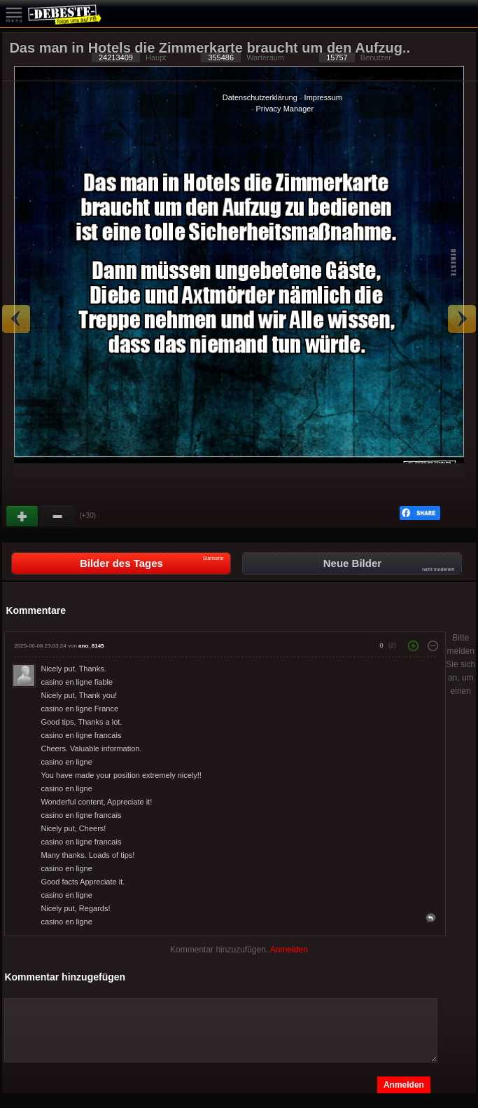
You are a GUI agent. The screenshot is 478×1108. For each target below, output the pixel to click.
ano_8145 (91, 646)
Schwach (58, 516)
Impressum (323, 97)
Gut (23, 516)
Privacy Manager (285, 108)
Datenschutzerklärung (260, 97)
